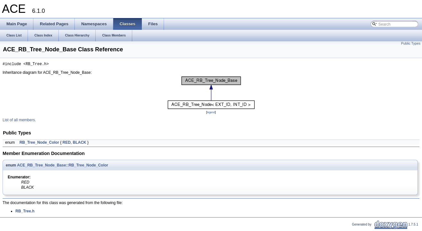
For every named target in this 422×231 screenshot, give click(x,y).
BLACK (79, 143)
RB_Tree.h (24, 212)
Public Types (410, 43)
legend (211, 113)
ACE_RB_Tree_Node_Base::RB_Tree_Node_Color (62, 166)
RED (67, 143)
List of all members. (19, 121)
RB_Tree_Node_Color (39, 143)
